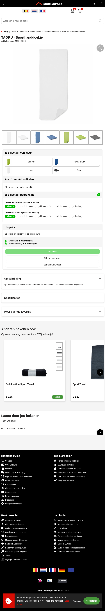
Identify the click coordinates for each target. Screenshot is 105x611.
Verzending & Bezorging (13, 472)
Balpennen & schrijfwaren (13, 547)
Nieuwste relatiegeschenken (67, 532)
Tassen (6, 555)
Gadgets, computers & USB (14, 528)
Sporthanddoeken (51, 32)
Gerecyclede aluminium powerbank (70, 472)
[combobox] (49, 21)
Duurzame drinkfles (64, 464)
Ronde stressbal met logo (66, 460)
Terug (6, 31)
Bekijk (57, 397)
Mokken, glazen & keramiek (14, 540)
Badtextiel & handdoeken (30, 32)
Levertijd (6, 468)
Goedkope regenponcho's (13, 532)
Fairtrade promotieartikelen (67, 551)
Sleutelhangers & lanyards (14, 551)
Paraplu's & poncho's (12, 543)
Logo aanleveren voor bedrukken (16, 476)
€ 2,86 (76, 397)
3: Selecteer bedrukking (52, 194)
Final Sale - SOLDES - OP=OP (68, 520)
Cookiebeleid (8, 492)
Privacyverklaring (10, 496)
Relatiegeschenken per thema (68, 536)
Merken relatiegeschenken (66, 540)
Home (13, 32)
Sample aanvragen (52, 265)
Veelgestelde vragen (11, 503)
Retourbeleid (8, 484)
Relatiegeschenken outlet (66, 524)
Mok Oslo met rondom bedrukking (70, 476)
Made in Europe (62, 543)
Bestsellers (60, 528)
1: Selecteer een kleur (18, 152)
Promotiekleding (10, 536)
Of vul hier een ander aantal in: (19, 187)
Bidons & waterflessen (12, 524)
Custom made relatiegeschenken (69, 547)
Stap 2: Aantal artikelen (19, 179)
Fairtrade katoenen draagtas (67, 468)
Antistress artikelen (11, 520)
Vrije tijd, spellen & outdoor (14, 559)
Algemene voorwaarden (13, 488)
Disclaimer (7, 499)
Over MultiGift (9, 464)
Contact (6, 461)
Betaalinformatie (10, 480)
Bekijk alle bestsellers (65, 480)
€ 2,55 (9, 397)
